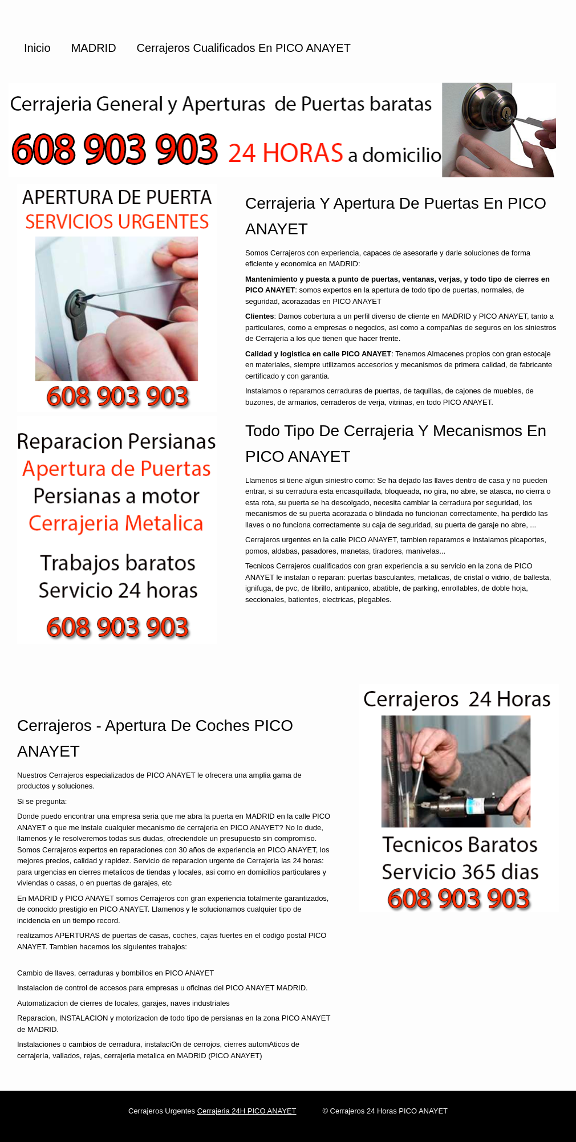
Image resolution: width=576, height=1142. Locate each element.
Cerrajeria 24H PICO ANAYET (247, 1111)
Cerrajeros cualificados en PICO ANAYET (244, 48)
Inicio (37, 48)
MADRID (93, 48)
